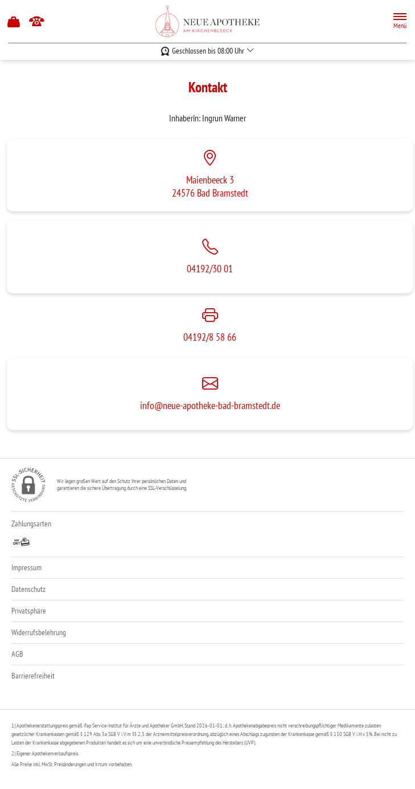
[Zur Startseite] (208, 21)
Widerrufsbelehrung (38, 632)
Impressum (26, 567)
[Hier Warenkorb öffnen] (14, 21)
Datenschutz (28, 589)
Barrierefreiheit (33, 676)
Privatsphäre (28, 611)
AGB (17, 654)
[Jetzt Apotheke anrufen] (36, 21)
